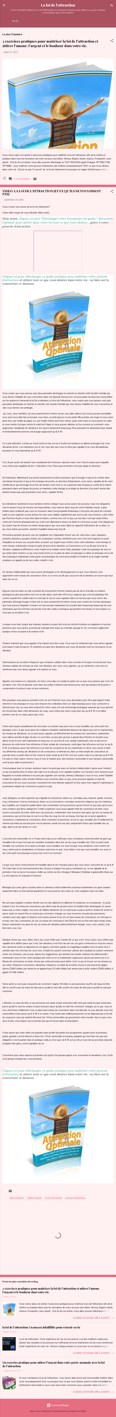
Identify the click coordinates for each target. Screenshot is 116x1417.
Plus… (31, 21)
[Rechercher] (112, 6)
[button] (112, 41)
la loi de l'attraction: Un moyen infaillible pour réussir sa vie (41, 1327)
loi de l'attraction (53, 1198)
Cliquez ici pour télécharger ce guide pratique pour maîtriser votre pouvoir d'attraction (55, 278)
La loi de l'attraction (58, 5)
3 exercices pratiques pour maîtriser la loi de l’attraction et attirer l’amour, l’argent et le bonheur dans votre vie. (50, 43)
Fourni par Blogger (58, 1405)
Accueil (17, 21)
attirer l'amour (17, 1198)
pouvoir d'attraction (75, 1198)
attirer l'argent (34, 1198)
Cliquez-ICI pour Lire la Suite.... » (93, 1318)
